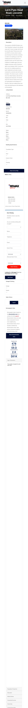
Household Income (11, 700)
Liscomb (12, 15)
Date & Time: (10, 248)
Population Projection (12, 689)
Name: (8, 231)
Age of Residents (11, 360)
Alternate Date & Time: (12, 256)
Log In (13, 302)
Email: (8, 242)
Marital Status (10, 696)
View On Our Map (14, 170)
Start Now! (10, 277)
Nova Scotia (8, 15)
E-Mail (9, 203)
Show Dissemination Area (14, 335)
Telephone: (9, 236)
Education (9, 692)
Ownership (9, 704)
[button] (6, 33)
